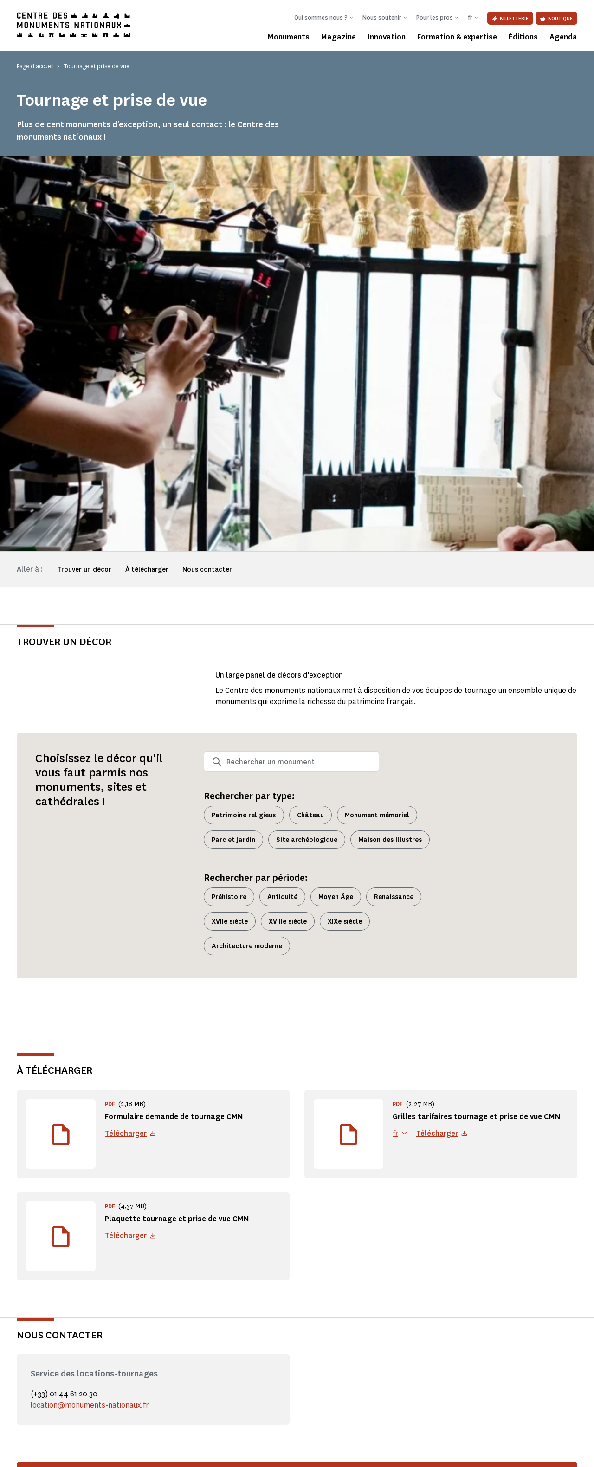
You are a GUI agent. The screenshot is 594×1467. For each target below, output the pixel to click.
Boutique (556, 18)
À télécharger (146, 174)
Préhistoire (229, 501)
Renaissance (393, 501)
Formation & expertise (457, 37)
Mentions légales (39, 1453)
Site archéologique (306, 444)
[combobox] (291, 367)
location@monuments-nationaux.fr (90, 1010)
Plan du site (434, 1453)
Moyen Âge (335, 501)
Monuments (289, 37)
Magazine (338, 37)
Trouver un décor (84, 174)
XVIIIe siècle (288, 526)
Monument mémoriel (377, 420)
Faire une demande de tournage (489, 1101)
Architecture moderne (247, 551)
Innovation (387, 37)
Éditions (523, 37)
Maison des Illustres (390, 444)
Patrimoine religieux (244, 420)
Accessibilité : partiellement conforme (348, 1453)
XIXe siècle (345, 526)
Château (310, 420)
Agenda (563, 37)
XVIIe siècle (230, 526)
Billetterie (510, 18)
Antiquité (282, 501)
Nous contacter (207, 174)
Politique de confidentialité (117, 1453)
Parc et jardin (233, 444)
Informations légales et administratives (225, 1453)
